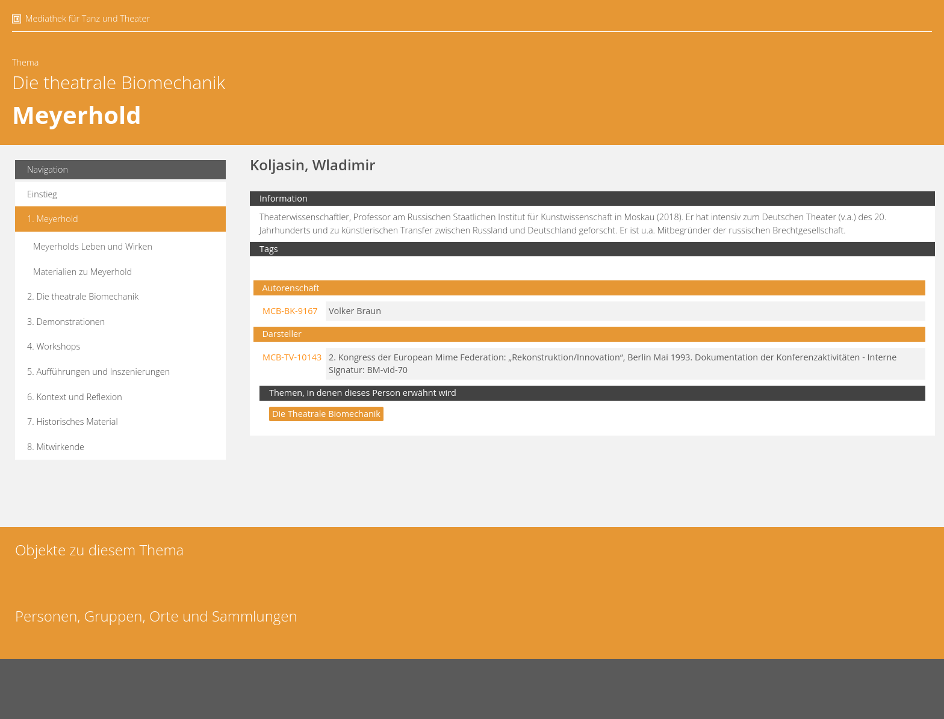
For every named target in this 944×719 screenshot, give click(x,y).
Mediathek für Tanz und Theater (87, 18)
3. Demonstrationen (66, 321)
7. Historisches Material (72, 421)
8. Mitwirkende (55, 446)
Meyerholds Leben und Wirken (92, 246)
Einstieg (42, 194)
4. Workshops (53, 346)
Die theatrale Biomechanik (118, 82)
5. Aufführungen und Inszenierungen (98, 371)
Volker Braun (355, 310)
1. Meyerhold (52, 218)
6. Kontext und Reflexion (74, 397)
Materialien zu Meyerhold (82, 271)
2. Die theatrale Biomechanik (82, 296)
